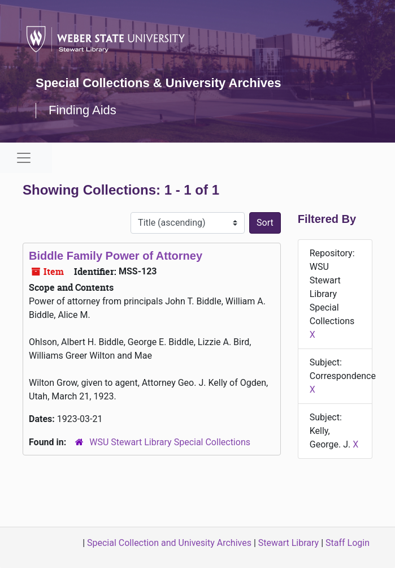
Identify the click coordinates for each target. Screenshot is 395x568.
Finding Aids (82, 110)
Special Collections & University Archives (158, 83)
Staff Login (347, 542)
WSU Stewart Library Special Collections (169, 442)
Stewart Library (288, 542)
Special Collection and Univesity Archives (169, 542)
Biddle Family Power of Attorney (115, 255)
